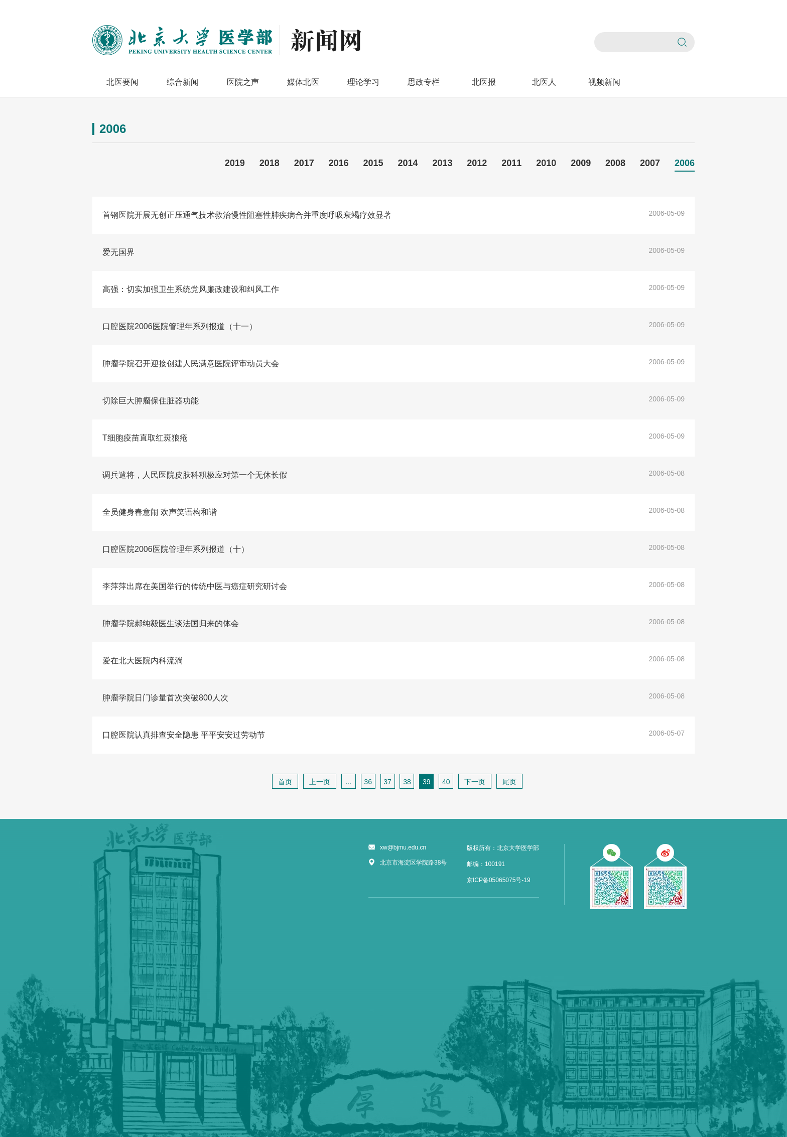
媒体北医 (303, 82)
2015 (373, 163)
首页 (285, 782)
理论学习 (363, 82)
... (348, 782)
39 (427, 782)
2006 (685, 163)
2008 (615, 163)
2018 (269, 163)
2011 (511, 163)
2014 (408, 163)
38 (407, 782)
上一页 (319, 782)
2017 (304, 163)
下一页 (474, 782)
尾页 (509, 782)
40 (446, 782)
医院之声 (243, 82)
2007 (650, 163)
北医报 (484, 82)
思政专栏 (424, 82)
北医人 (544, 82)
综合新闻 (183, 82)
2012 (477, 163)
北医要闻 (122, 82)
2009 (581, 163)
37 (387, 782)
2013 (442, 163)
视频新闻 (604, 82)
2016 (339, 163)
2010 (546, 163)
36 (368, 782)
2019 (235, 163)
